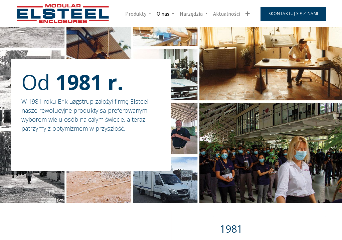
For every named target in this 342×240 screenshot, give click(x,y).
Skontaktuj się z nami (293, 13)
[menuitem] (226, 13)
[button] (247, 13)
